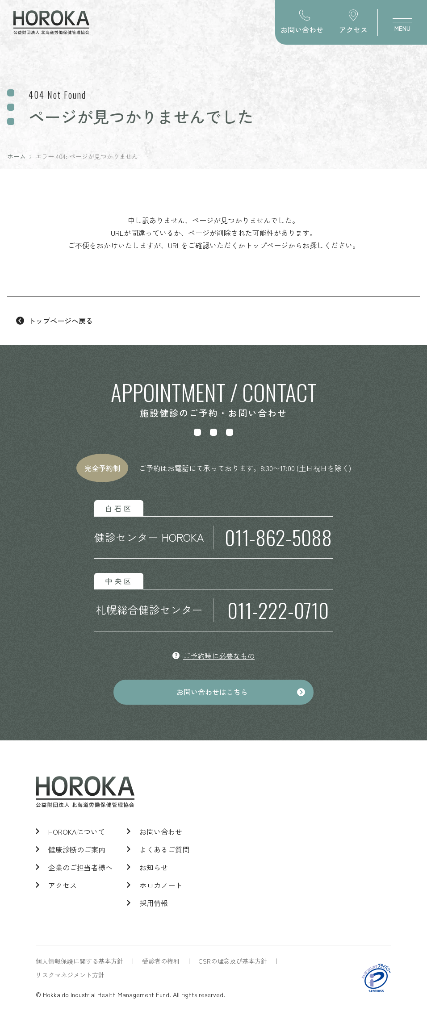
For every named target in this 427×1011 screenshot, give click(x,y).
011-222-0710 (278, 610)
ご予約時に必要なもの (219, 655)
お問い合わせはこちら (212, 692)
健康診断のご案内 (76, 849)
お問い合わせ (160, 831)
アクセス (62, 885)
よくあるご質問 (164, 849)
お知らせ (153, 867)
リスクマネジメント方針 (70, 974)
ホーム (16, 156)
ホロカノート (160, 885)
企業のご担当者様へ (80, 867)
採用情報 (153, 903)
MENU (402, 25)
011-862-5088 (278, 537)
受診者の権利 (161, 961)
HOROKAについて (76, 831)
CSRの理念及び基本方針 (232, 961)
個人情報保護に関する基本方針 (79, 961)
